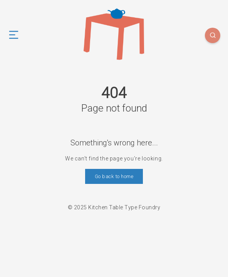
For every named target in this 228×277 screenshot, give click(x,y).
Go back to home (114, 176)
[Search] (212, 35)
